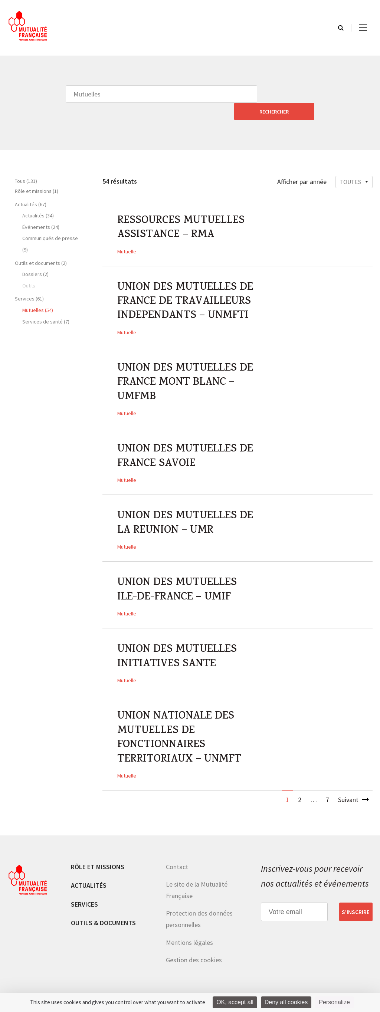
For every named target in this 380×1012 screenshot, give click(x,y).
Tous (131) (26, 163)
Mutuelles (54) (37, 292)
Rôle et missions (97, 860)
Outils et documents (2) (41, 245)
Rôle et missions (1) (36, 173)
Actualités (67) (30, 187)
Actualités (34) (38, 198)
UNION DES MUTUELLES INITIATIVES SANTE (177, 648)
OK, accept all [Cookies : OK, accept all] (234, 1002)
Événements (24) (40, 209)
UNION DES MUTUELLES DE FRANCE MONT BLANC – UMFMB (186, 369)
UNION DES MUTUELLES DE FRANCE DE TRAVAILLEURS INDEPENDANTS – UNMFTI (186, 286)
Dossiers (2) (35, 256)
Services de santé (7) (45, 304)
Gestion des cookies (194, 954)
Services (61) (29, 281)
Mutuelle (126, 235)
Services (84, 898)
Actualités (89, 879)
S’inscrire (356, 906)
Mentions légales (189, 936)
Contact (177, 860)
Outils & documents (103, 917)
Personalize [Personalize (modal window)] (334, 1002)
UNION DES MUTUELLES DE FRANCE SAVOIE (186, 445)
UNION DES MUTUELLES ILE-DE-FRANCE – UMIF (177, 580)
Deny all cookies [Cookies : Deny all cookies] (286, 1002)
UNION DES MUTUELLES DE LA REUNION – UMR (186, 513)
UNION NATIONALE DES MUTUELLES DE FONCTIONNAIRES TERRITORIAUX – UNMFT (180, 731)
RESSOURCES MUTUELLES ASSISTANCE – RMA (182, 211)
